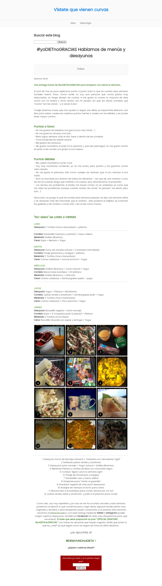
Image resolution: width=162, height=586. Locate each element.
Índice (80, 68)
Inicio (73, 23)
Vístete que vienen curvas (81, 10)
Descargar (85, 23)
